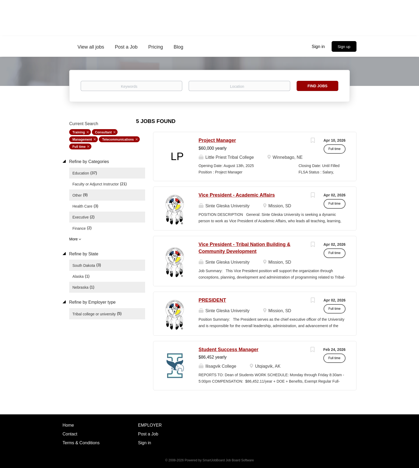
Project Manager (217, 140)
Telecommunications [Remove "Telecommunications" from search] (118, 139)
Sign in (318, 46)
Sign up (344, 47)
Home (68, 425)
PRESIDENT (212, 300)
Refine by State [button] (83, 254)
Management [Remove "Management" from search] (82, 139)
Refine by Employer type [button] (92, 302)
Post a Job (148, 434)
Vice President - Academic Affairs (237, 195)
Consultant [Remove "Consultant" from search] (103, 132)
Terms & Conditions (81, 443)
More (73, 239)
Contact (70, 434)
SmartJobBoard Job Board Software (228, 460)
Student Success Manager (228, 349)
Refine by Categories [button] (88, 161)
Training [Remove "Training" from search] (78, 132)
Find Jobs (318, 86)
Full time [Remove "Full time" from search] (79, 147)
